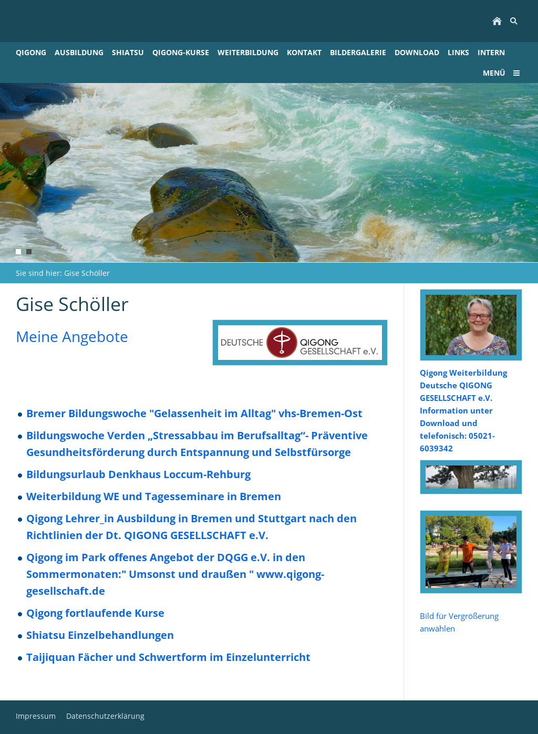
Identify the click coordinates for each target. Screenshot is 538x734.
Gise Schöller (87, 273)
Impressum (36, 716)
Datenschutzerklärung (105, 716)
